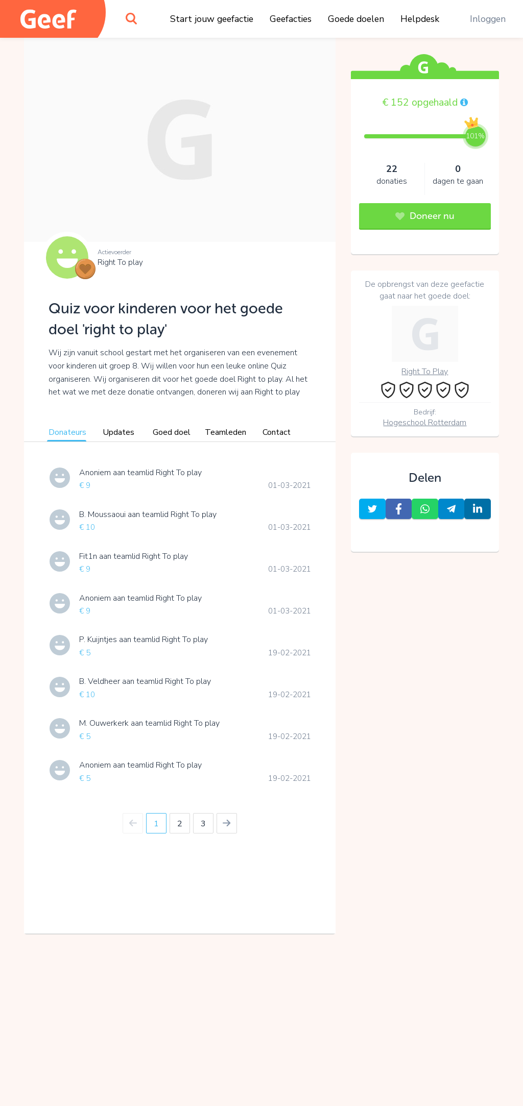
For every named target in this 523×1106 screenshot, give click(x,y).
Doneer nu (425, 216)
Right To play (120, 262)
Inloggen (488, 19)
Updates (118, 432)
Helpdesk (419, 19)
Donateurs (67, 432)
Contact (277, 432)
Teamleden (225, 432)
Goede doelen (356, 19)
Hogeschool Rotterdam (424, 422)
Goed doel (172, 432)
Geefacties (291, 19)
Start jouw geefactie (211, 19)
